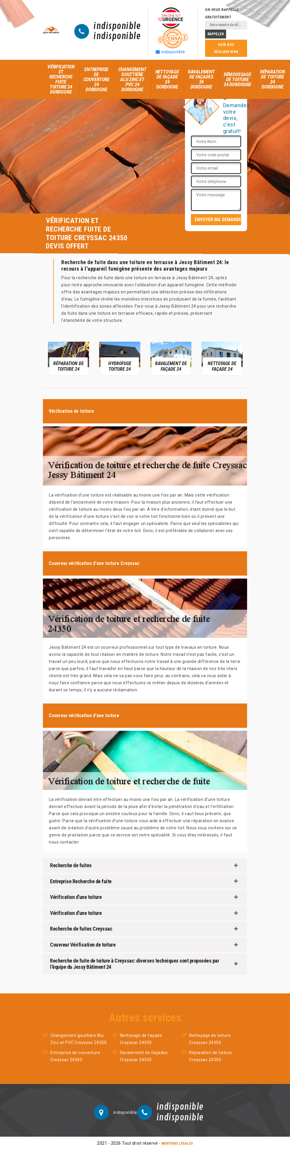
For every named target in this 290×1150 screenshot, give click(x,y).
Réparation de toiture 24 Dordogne (272, 79)
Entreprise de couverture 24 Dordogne (96, 79)
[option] (68, 358)
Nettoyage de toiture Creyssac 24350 (210, 1039)
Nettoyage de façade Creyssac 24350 (141, 1039)
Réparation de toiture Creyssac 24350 (210, 1056)
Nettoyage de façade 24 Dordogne (167, 79)
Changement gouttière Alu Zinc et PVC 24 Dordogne (132, 79)
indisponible (117, 26)
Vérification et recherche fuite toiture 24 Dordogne (61, 79)
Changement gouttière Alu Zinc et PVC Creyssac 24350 (78, 1039)
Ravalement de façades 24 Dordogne (201, 79)
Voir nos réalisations (226, 48)
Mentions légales (177, 1143)
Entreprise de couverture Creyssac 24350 (75, 1056)
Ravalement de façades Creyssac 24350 (144, 1056)
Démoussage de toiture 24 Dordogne (237, 79)
